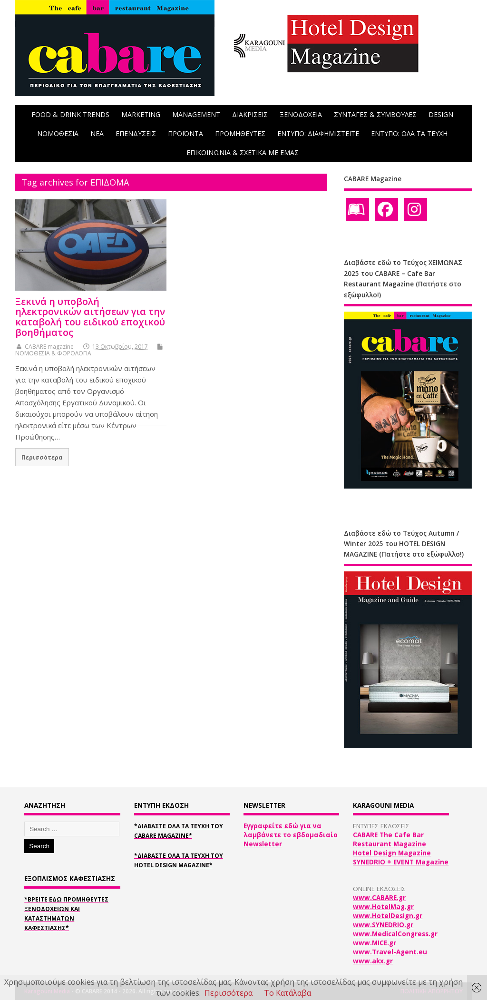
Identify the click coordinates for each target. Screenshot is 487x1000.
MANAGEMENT (196, 114)
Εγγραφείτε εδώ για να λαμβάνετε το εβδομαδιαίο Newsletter (291, 835)
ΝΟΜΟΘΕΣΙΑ (57, 133)
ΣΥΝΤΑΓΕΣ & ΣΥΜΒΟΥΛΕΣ (375, 114)
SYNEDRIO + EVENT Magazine (400, 862)
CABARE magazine (49, 347)
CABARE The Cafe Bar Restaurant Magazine (389, 839)
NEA (97, 133)
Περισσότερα (42, 457)
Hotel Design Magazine (392, 853)
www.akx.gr (373, 961)
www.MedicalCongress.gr (395, 934)
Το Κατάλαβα (287, 993)
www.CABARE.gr (379, 897)
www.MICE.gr (374, 943)
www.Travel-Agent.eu (390, 952)
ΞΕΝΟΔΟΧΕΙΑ (301, 114)
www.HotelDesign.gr (387, 916)
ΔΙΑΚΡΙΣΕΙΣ (250, 114)
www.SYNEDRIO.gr (383, 925)
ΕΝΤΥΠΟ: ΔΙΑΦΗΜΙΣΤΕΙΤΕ (318, 133)
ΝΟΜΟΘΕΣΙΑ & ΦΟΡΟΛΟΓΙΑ (53, 353)
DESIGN (441, 114)
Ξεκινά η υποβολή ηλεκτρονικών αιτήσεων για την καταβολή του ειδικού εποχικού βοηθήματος (90, 317)
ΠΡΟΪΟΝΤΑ (185, 133)
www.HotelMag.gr (383, 906)
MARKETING (140, 114)
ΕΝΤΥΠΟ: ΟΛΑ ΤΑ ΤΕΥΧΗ (409, 133)
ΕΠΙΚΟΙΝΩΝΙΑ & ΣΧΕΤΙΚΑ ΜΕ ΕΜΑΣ (242, 152)
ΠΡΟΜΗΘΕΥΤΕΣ (240, 133)
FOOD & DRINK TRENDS (70, 114)
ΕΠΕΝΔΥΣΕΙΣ (136, 133)
